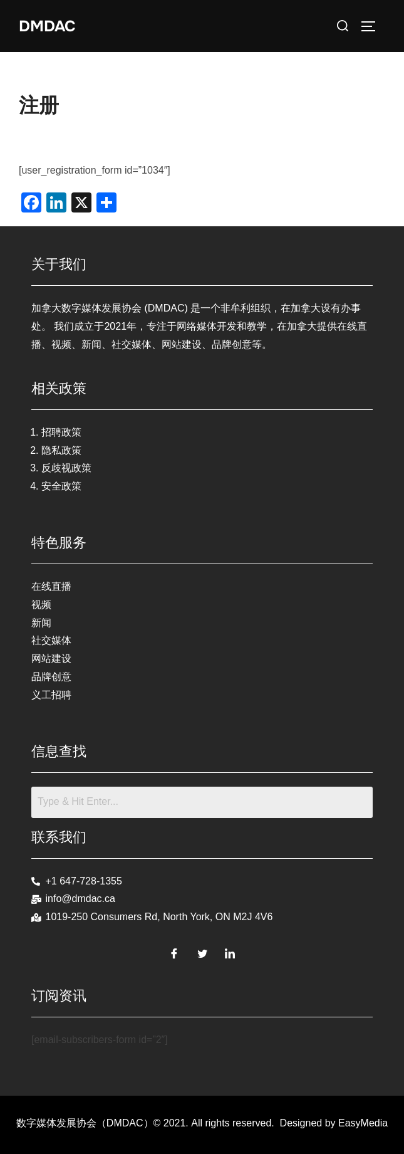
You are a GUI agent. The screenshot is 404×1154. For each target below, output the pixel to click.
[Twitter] (202, 951)
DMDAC (49, 25)
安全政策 (61, 486)
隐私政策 (61, 450)
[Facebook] (174, 951)
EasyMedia (363, 1123)
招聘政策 (61, 432)
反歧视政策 (66, 468)
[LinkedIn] (229, 951)
